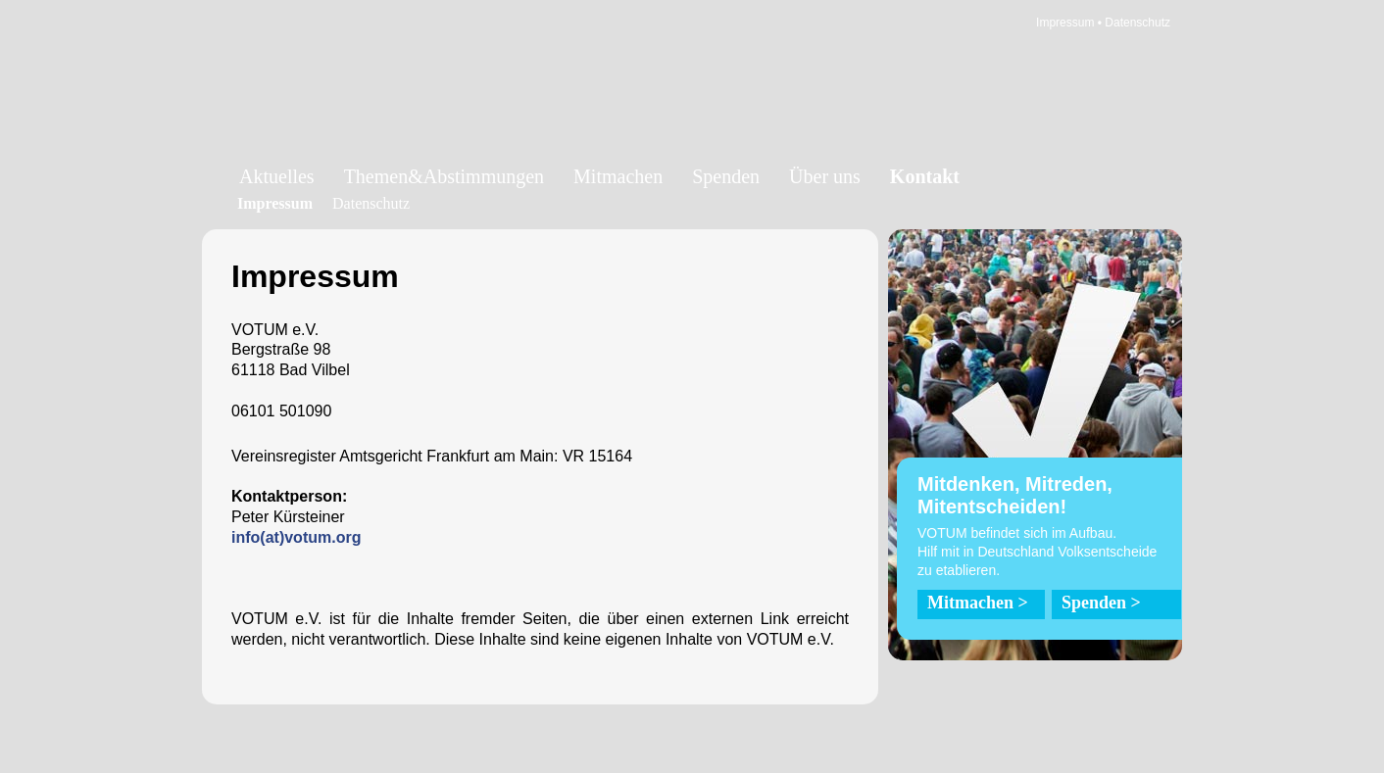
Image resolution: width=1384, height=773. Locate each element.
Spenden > (1101, 602)
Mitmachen (618, 176)
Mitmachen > (977, 602)
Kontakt (925, 176)
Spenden (726, 176)
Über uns (825, 176)
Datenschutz (1137, 22)
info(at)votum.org (296, 537)
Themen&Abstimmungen (444, 176)
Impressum (1065, 22)
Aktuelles (277, 176)
